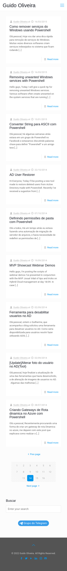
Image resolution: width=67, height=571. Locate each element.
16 (43, 478)
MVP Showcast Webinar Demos (32, 265)
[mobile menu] (62, 5)
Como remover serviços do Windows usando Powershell (30, 28)
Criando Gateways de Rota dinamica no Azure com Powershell (28, 413)
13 (23, 478)
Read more (52, 59)
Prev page (33, 454)
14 (30, 478)
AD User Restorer (22, 175)
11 (43, 471)
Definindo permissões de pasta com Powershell (31, 220)
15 (37, 478)
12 (50, 471)
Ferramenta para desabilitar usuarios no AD (29, 314)
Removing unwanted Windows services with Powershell (31, 79)
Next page (33, 486)
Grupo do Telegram (33, 523)
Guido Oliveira (19, 5)
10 (37, 471)
